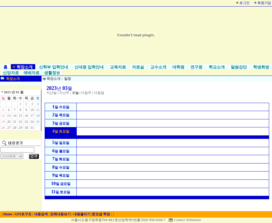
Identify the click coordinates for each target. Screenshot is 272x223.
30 (26, 128)
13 (9, 116)
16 (26, 116)
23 (26, 122)
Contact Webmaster (187, 220)
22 (20, 122)
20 (9, 122)
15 (20, 116)
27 (9, 128)
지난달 (51, 93)
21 (14, 122)
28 (14, 128)
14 (14, 116)
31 (32, 128)
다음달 (99, 93)
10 (32, 110)
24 (32, 122)
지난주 (64, 93)
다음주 (86, 93)
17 (32, 116)
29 (20, 128)
